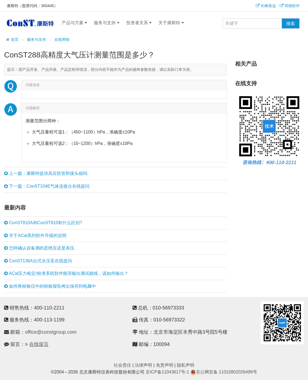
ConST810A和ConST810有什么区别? (43, 222)
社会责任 (122, 365)
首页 (15, 40)
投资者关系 (139, 23)
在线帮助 (62, 40)
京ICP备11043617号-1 (167, 372)
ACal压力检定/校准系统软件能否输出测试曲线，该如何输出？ (66, 273)
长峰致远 (266, 6)
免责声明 (164, 365)
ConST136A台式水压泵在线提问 (38, 261)
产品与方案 (74, 23)
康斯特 (30, 23)
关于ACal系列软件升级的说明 (35, 235)
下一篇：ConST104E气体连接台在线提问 (47, 186)
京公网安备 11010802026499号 (223, 372)
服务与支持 (106, 23)
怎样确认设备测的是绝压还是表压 (39, 248)
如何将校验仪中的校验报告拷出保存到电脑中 (50, 286)
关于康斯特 (171, 23)
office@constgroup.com (50, 332)
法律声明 (143, 365)
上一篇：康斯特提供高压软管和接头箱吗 (45, 173)
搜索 (290, 23)
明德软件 (290, 6)
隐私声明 (185, 365)
